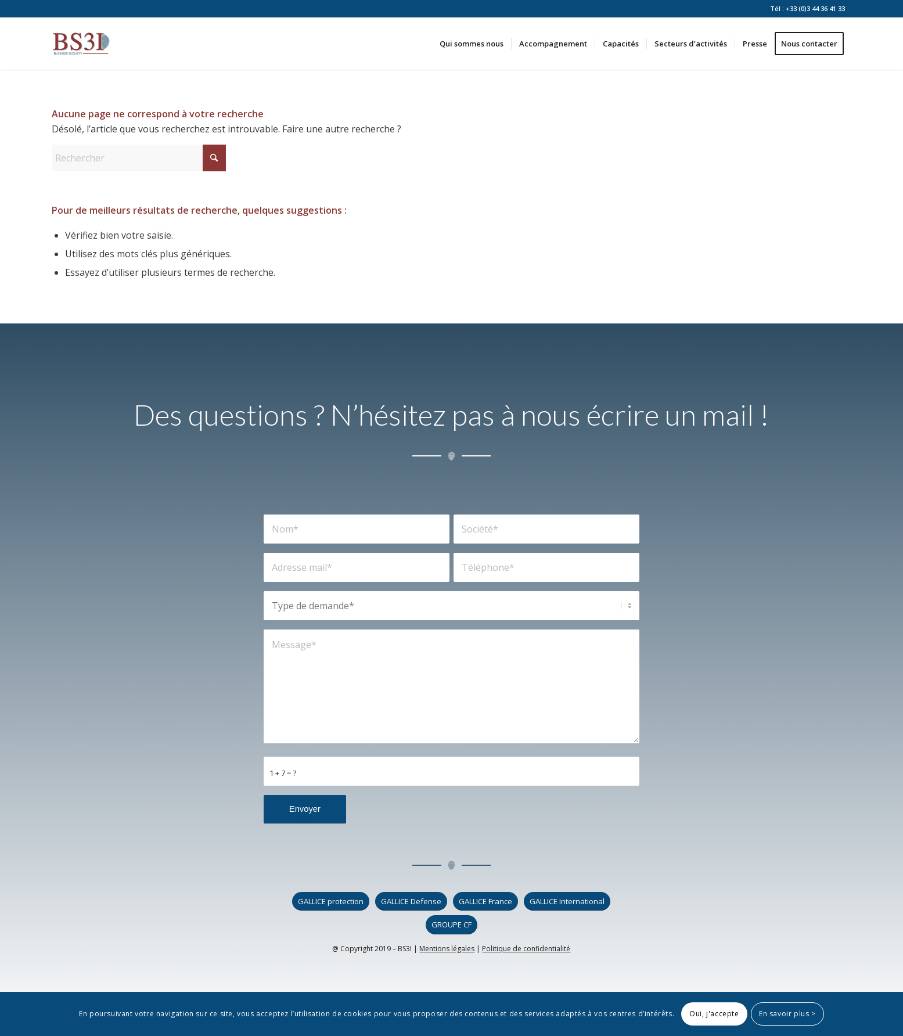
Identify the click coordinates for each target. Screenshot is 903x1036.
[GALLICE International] (567, 901)
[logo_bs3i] (81, 43)
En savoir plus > (787, 1014)
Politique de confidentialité (526, 949)
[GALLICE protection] (330, 901)
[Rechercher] (139, 158)
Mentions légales (446, 949)
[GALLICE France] (485, 901)
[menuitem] (471, 43)
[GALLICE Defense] (411, 901)
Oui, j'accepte (714, 1014)
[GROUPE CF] (451, 924)
